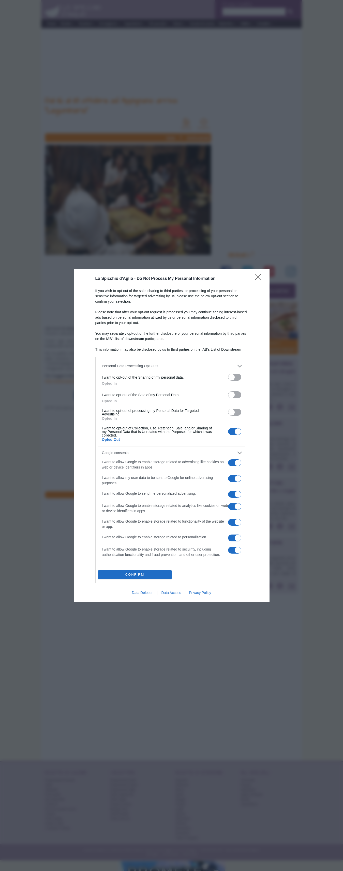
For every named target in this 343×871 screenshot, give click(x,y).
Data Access (171, 593)
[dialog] (172, 435)
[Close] (259, 279)
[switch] (234, 377)
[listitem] (171, 366)
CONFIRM (134, 574)
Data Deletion (143, 593)
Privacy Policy (200, 593)
